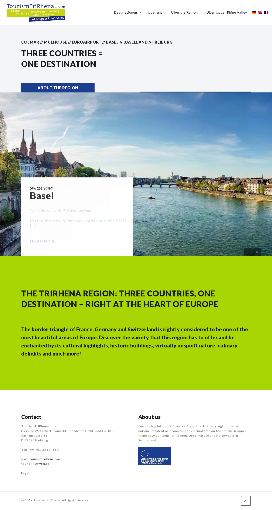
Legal (25, 473)
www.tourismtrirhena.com (41, 459)
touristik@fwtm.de (35, 463)
